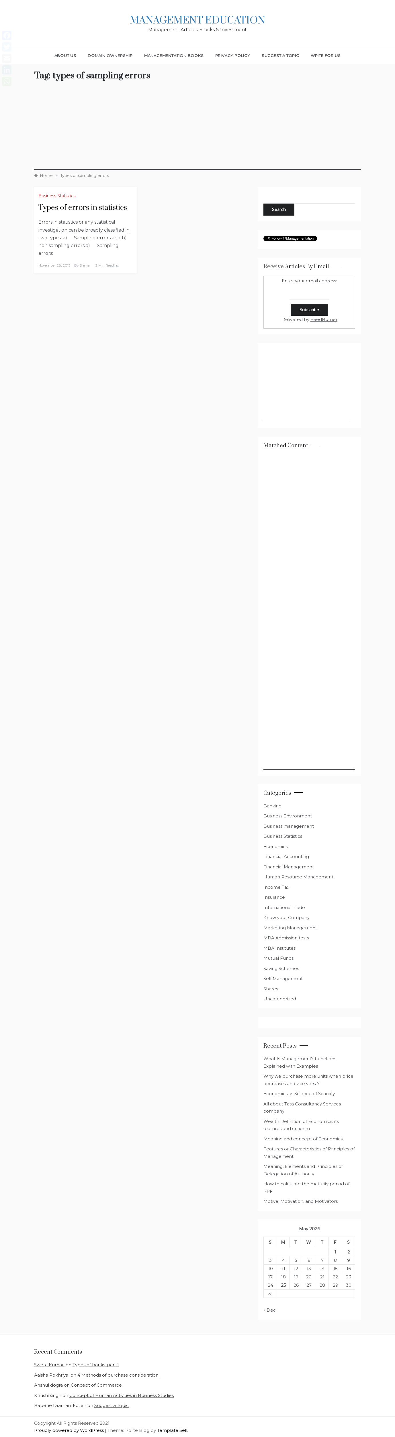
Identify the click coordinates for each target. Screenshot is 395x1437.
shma (85, 265)
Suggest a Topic (280, 55)
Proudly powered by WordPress (69, 1430)
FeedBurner (323, 319)
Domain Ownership (110, 55)
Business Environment (287, 816)
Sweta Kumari (49, 1364)
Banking (272, 806)
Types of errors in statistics (82, 207)
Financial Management (288, 867)
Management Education (197, 20)
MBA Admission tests (286, 938)
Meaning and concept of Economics (303, 1139)
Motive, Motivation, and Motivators (300, 1201)
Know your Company (286, 917)
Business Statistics (56, 195)
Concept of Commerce (96, 1385)
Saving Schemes (281, 968)
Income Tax (276, 887)
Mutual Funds (278, 958)
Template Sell (172, 1430)
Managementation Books (174, 55)
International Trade (284, 907)
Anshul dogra (48, 1385)
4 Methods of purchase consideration (118, 1375)
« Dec (269, 1310)
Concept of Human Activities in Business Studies (121, 1395)
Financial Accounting (286, 856)
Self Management (283, 978)
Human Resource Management (298, 877)
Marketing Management (290, 928)
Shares (270, 988)
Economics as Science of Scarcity (299, 1093)
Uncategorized (279, 999)
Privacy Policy (232, 55)
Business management (288, 826)
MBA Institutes (279, 948)
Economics (275, 846)
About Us (65, 55)
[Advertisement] (197, 130)
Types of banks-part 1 (96, 1364)
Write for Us (326, 55)
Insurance (274, 897)
